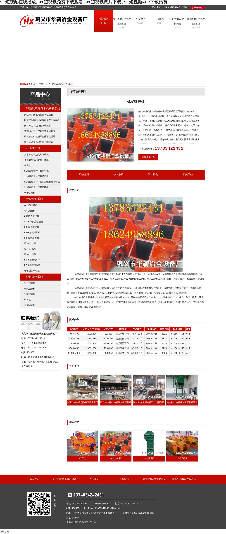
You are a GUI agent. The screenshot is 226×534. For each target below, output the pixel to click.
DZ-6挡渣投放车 (32, 265)
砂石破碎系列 (57, 84)
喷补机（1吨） (31, 254)
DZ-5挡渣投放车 (32, 260)
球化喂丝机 (29, 211)
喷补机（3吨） (31, 243)
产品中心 (140, 21)
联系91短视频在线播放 (176, 7)
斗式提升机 (29, 305)
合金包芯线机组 (32, 270)
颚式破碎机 (29, 283)
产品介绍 (84, 174)
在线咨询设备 (148, 157)
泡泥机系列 (33, 148)
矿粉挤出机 (29, 193)
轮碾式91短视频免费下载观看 (38, 142)
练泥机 (27, 165)
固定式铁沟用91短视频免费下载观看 (42, 120)
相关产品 (188, 174)
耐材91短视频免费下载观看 (37, 125)
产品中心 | (158, 7)
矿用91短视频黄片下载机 (36, 160)
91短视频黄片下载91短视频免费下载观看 (40, 183)
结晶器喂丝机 (30, 205)
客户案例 (153, 174)
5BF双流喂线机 (31, 238)
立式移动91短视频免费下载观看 (39, 131)
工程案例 (159, 21)
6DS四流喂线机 (31, 216)
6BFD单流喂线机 (32, 232)
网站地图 (4, 531)
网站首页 (103, 21)
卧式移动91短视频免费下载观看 (39, 136)
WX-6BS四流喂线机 (33, 221)
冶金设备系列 (34, 199)
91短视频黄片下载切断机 (36, 187)
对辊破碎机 (29, 294)
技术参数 (119, 174)
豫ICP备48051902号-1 (87, 522)
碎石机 (27, 299)
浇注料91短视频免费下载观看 (38, 115)
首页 (33, 84)
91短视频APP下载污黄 (177, 23)
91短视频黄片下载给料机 (36, 171)
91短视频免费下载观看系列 (43, 108)
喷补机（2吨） (31, 249)
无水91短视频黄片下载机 (36, 154)
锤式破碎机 (29, 289)
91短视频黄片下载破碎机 (36, 176)
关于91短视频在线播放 (122, 23)
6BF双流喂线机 (31, 227)
